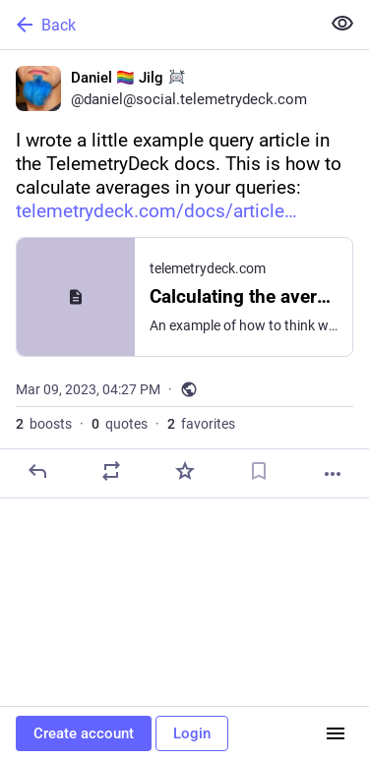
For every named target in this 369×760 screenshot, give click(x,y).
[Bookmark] (259, 471)
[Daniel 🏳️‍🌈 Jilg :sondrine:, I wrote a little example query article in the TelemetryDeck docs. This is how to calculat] (184, 274)
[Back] (158, 24)
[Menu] (335, 733)
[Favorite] (185, 471)
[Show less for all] (342, 23)
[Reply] (37, 471)
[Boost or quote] (111, 471)
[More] (332, 474)
